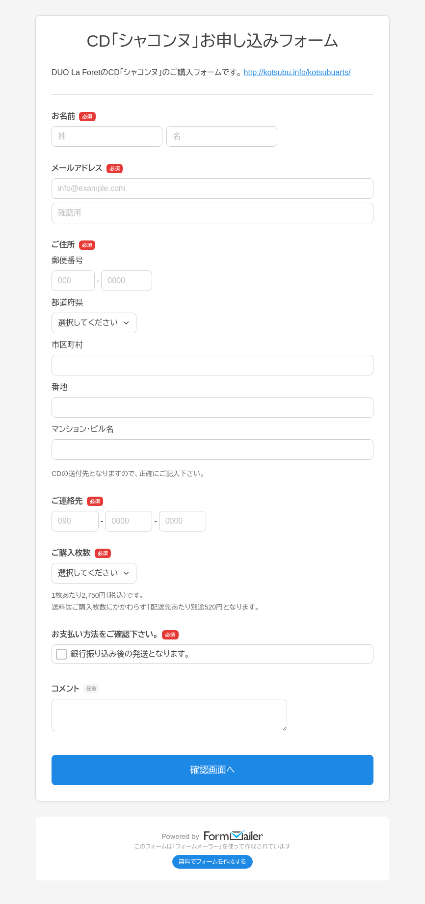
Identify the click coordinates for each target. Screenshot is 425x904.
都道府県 (67, 302)
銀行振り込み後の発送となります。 (122, 654)
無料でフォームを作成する (212, 861)
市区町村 (67, 345)
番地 (59, 387)
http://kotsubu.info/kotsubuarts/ (296, 72)
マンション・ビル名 (82, 429)
